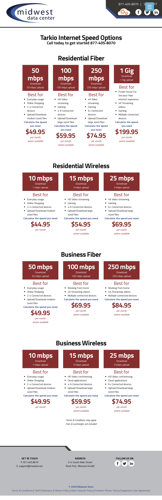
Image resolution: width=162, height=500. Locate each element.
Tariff (37, 490)
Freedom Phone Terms (107, 490)
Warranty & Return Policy (55, 490)
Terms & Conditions (22, 490)
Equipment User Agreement (135, 490)
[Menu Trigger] (149, 6)
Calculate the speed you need (35, 124)
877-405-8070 (128, 4)
